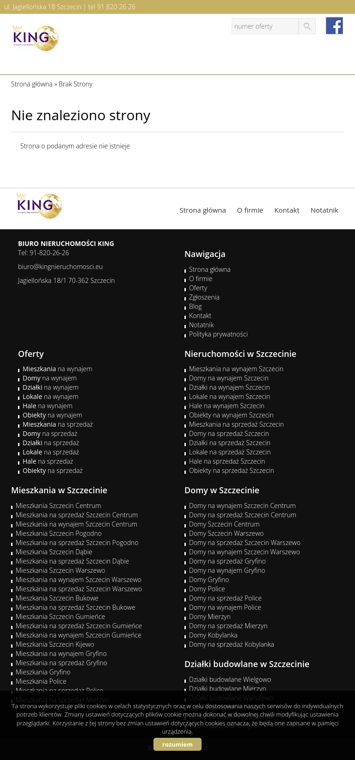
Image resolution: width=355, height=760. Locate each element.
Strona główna (203, 210)
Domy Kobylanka (213, 635)
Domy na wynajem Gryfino (227, 570)
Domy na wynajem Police (225, 607)
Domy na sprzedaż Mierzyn (228, 625)
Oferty (198, 287)
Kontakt (286, 210)
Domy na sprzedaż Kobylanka (231, 644)
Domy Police (207, 588)
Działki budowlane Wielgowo (230, 679)
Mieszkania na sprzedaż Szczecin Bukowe (75, 607)
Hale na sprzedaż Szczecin (227, 461)
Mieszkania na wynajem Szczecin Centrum (76, 524)
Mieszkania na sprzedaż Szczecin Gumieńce (79, 625)
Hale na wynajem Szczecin (226, 405)
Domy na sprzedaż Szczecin (229, 433)
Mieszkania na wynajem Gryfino (61, 653)
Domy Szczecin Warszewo (226, 533)
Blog (195, 306)
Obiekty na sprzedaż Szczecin (231, 470)
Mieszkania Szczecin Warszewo (60, 570)
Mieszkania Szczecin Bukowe (57, 598)
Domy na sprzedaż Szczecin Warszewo (244, 542)
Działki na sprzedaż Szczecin (229, 442)
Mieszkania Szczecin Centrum (58, 505)
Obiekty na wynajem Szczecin (231, 415)
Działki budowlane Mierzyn (227, 688)
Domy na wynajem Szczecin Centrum (242, 505)
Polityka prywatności (218, 334)
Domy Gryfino (209, 579)
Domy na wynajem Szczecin (229, 378)
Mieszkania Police (41, 681)
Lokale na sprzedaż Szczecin (230, 451)
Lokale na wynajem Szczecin (229, 396)
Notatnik (324, 210)
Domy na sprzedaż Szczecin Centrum (242, 514)
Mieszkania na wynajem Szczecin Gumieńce (78, 635)
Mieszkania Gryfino (43, 672)
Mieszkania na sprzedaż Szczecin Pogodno (77, 542)
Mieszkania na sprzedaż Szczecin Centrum (77, 514)
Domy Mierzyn (210, 616)
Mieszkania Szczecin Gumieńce (60, 616)
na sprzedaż (58, 424)
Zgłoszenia (204, 297)
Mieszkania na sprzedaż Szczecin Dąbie (72, 561)
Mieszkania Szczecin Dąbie (54, 551)
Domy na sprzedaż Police (225, 598)
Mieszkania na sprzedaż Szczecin (236, 424)
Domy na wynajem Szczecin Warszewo (244, 551)
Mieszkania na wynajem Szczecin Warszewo (78, 579)
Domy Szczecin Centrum (224, 524)
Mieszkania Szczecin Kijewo (55, 644)
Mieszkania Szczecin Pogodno (59, 533)
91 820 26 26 (116, 6)
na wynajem (57, 368)
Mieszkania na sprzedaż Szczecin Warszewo (79, 588)
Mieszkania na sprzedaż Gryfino (61, 662)
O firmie (250, 210)
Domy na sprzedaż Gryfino (227, 561)
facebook (334, 25)
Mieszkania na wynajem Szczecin (236, 368)
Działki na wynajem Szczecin (229, 387)
